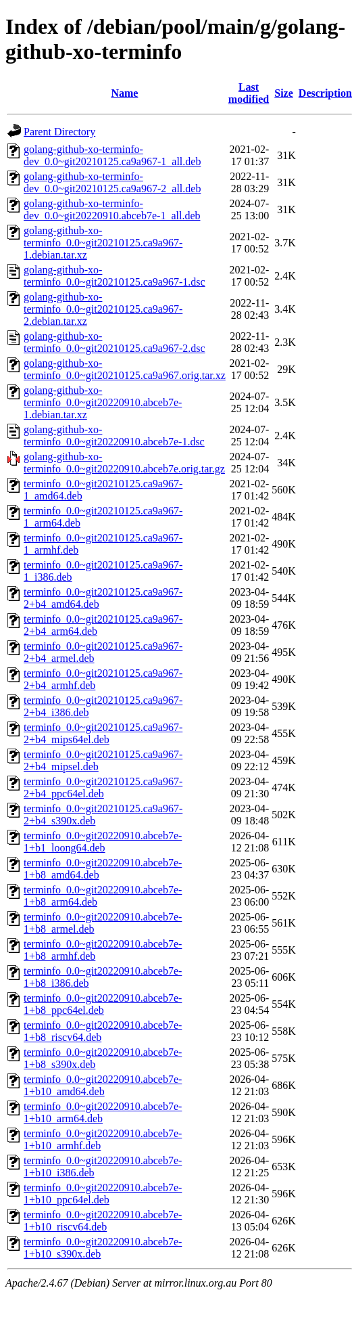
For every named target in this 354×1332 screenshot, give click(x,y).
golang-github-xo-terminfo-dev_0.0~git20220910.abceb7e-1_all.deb (112, 209)
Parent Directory (59, 131)
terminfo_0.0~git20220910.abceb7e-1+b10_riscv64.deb (103, 1221)
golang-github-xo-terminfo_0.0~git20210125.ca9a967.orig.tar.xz (125, 369)
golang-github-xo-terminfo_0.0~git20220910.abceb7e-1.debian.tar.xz (103, 402)
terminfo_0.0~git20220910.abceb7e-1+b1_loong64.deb (103, 841)
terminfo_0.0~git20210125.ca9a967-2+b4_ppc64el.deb (103, 787)
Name (124, 93)
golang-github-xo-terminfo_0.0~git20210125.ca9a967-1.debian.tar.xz (103, 243)
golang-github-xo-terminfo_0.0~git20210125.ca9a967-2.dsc (114, 342)
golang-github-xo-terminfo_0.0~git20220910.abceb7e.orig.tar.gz (124, 462)
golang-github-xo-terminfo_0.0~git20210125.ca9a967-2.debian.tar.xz (103, 309)
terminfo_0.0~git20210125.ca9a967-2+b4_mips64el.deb (103, 733)
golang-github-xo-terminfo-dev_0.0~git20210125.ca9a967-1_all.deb (112, 155)
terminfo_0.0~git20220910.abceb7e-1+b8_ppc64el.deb (103, 1004)
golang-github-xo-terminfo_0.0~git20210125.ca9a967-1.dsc (114, 276)
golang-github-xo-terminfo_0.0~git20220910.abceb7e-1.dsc (114, 435)
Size (283, 93)
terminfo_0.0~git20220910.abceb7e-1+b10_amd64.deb (103, 1085)
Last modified (248, 93)
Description (325, 93)
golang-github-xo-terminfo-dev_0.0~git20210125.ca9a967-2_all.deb (112, 182)
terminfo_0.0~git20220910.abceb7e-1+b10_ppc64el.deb (103, 1193)
